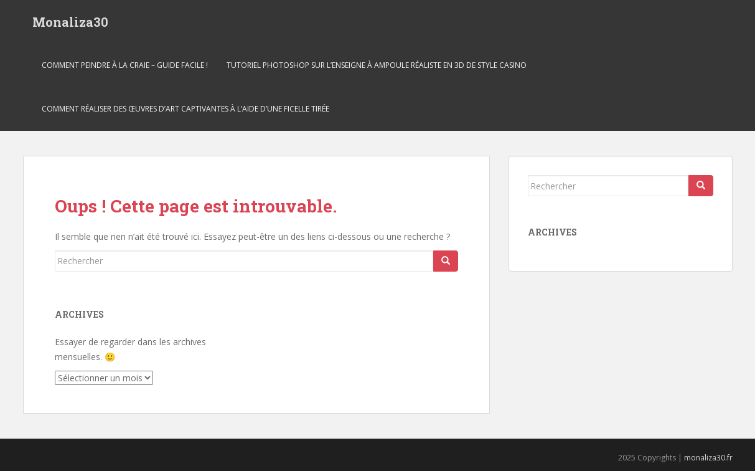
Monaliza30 (70, 22)
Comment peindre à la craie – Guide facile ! (125, 65)
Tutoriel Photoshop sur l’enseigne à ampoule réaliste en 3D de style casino (377, 65)
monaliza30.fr (708, 457)
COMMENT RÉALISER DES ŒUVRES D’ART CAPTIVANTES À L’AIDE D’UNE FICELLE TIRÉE (185, 108)
